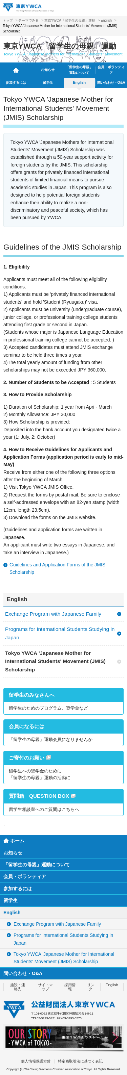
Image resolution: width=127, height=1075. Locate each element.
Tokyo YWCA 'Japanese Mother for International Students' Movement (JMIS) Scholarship (55, 661)
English (106, 20)
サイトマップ (45, 987)
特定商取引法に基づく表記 (80, 1061)
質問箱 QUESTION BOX (39, 796)
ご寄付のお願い (26, 758)
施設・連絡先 (17, 987)
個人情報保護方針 (36, 1061)
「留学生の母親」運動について (79, 70)
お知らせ (48, 70)
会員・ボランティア (111, 70)
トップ (8, 20)
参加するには (16, 82)
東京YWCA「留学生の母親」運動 (69, 20)
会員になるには (26, 726)
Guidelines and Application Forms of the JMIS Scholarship (57, 568)
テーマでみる (28, 20)
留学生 (48, 82)
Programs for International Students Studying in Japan (59, 633)
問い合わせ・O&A (111, 82)
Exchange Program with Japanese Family (53, 614)
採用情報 (70, 987)
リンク (90, 987)
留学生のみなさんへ (32, 695)
